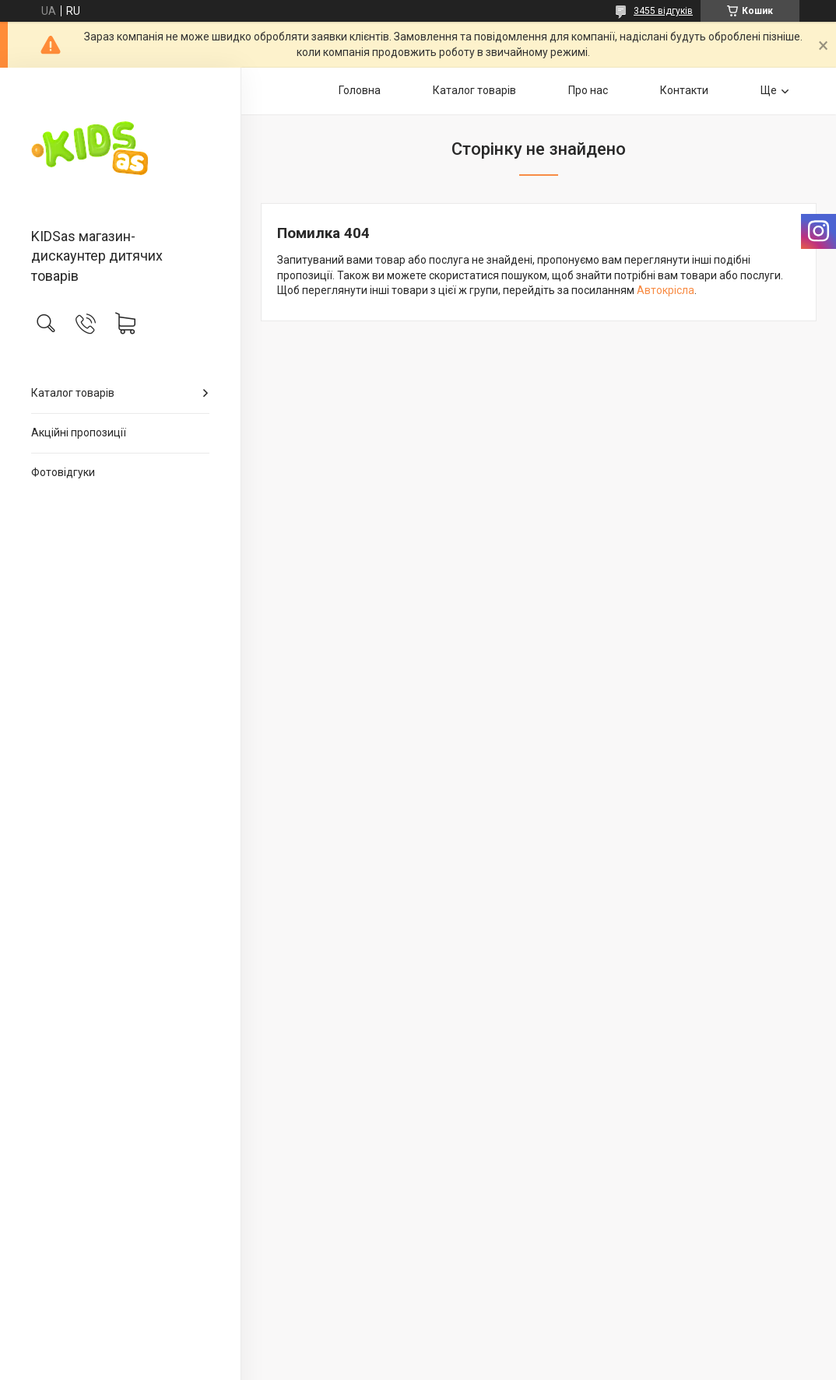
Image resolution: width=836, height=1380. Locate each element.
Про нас (588, 90)
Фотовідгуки (63, 472)
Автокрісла (665, 290)
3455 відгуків (663, 10)
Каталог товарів (72, 393)
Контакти (684, 90)
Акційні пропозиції (78, 432)
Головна (360, 90)
